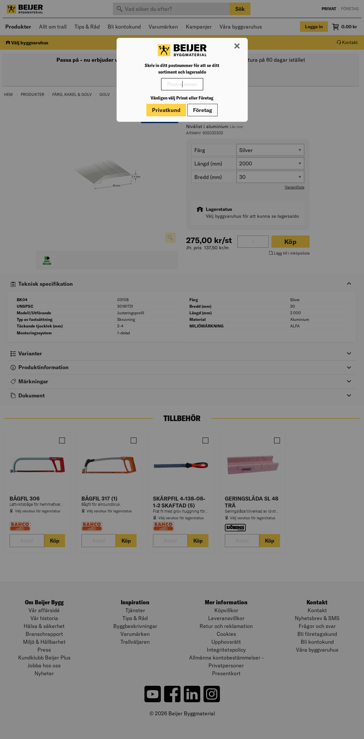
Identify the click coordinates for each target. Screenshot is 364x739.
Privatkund (166, 110)
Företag (202, 110)
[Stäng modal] (237, 46)
